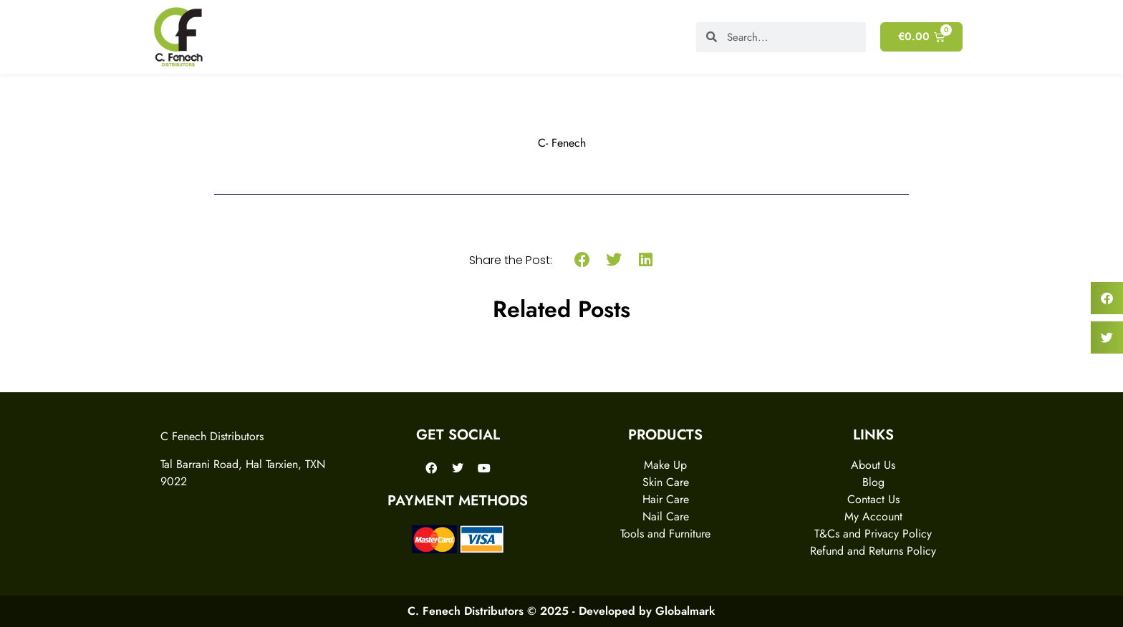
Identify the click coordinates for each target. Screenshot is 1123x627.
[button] (582, 260)
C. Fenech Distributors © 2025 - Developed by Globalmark (561, 611)
